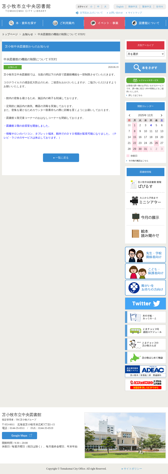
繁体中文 (146, 6)
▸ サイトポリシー (132, 468)
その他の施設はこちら (138, 161)
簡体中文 (132, 6)
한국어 (159, 6)
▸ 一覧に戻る (61, 157)
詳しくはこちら (135, 95)
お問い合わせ (116, 13)
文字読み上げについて (91, 13)
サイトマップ (135, 13)
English (120, 6)
